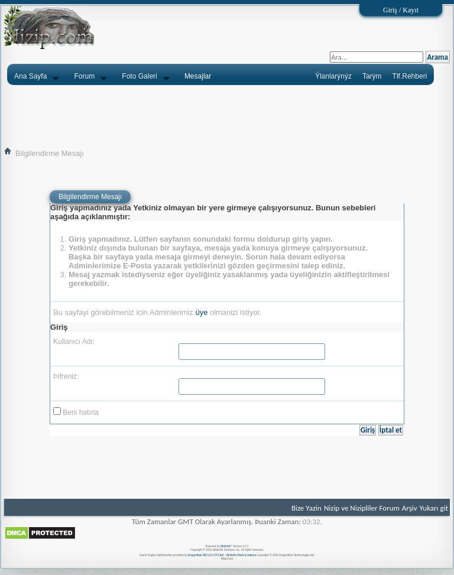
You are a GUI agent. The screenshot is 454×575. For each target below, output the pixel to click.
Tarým (372, 76)
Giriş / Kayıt (401, 10)
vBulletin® (226, 546)
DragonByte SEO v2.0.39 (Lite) (205, 555)
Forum (84, 76)
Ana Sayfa (30, 76)
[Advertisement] (227, 115)
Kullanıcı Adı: (74, 341)
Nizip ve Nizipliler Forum (362, 507)
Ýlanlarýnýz (333, 76)
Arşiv (409, 507)
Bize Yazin (306, 507)
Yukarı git (434, 507)
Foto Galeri (139, 76)
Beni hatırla (76, 412)
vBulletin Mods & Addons (241, 555)
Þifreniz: (66, 376)
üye (201, 312)
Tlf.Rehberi (410, 76)
